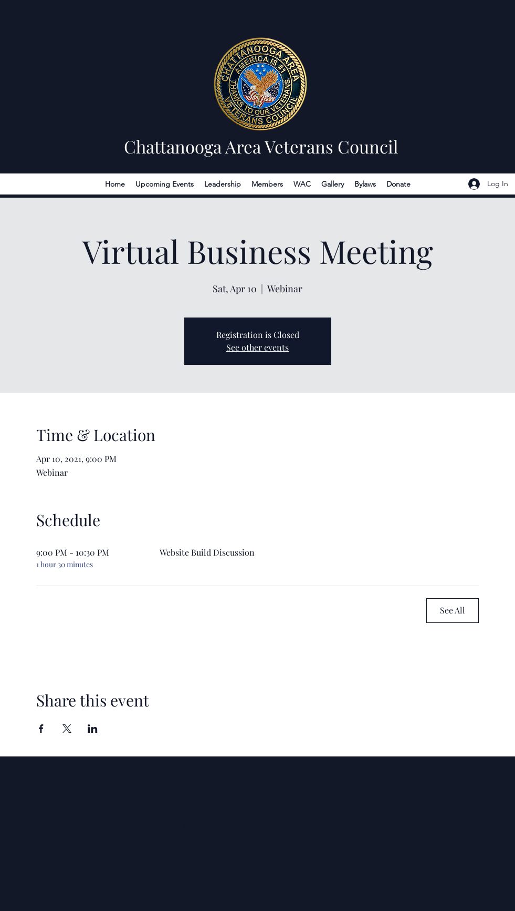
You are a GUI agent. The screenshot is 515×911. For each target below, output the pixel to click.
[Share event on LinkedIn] (93, 728)
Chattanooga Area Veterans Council (261, 146)
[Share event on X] (67, 728)
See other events (257, 347)
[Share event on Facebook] (41, 728)
